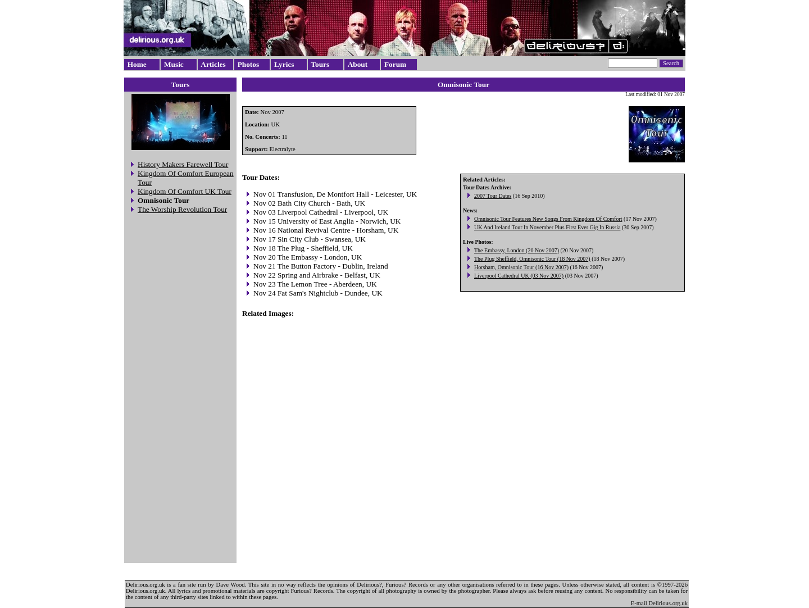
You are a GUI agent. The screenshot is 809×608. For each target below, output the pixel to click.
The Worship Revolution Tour (182, 209)
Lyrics (284, 64)
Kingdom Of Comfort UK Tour (184, 191)
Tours (320, 64)
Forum (395, 64)
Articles (213, 64)
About (358, 64)
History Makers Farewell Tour (183, 164)
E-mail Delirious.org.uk (659, 603)
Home (137, 64)
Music (174, 64)
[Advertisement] (180, 390)
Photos (249, 64)
